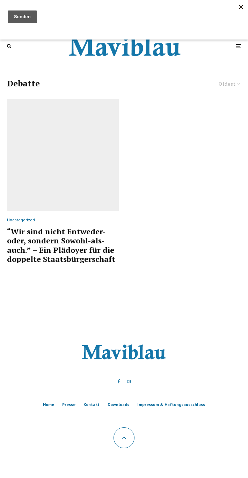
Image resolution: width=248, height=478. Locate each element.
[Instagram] (129, 381)
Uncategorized (21, 219)
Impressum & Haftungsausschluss (171, 404)
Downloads (118, 404)
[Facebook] (119, 381)
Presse (68, 404)
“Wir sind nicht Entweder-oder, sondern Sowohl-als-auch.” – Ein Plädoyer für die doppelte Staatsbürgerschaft (61, 245)
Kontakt (91, 404)
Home (48, 404)
